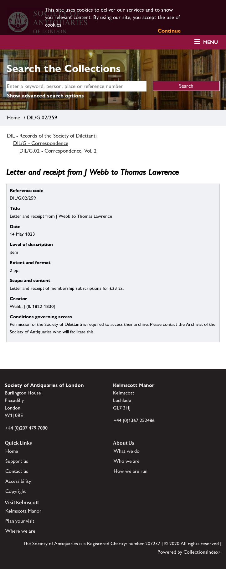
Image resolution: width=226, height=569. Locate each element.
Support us (16, 461)
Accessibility (18, 481)
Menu (210, 42)
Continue (169, 31)
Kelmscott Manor (23, 511)
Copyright (15, 491)
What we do (127, 451)
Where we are (20, 531)
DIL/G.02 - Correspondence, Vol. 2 (58, 151)
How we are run (130, 471)
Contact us (16, 471)
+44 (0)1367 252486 (134, 420)
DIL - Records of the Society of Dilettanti (52, 136)
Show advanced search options (45, 95)
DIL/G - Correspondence (40, 143)
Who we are (127, 461)
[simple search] (76, 86)
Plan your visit (19, 521)
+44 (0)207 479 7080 (26, 428)
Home (13, 117)
